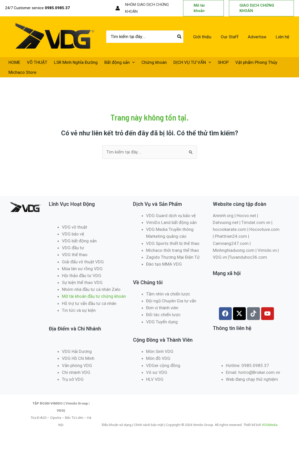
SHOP (206, 63)
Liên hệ (283, 37)
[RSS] (108, 8)
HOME (13, 63)
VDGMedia (270, 429)
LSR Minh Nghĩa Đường (69, 63)
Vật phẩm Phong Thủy (237, 63)
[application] (123, 64)
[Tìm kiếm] (182, 37)
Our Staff (231, 37)
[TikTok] (100, 8)
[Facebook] (77, 8)
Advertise (258, 37)
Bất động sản (110, 64)
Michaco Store (21, 75)
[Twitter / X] (85, 8)
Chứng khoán (142, 63)
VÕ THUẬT (33, 63)
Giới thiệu (204, 37)
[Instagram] (92, 8)
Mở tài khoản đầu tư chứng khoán (94, 300)
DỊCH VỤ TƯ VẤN (178, 64)
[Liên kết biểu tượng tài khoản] (117, 8)
